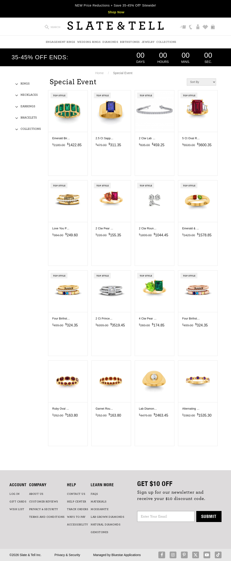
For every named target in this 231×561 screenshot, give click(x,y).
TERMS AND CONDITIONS (47, 516)
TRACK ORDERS (77, 509)
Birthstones (130, 42)
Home (99, 73)
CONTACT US (76, 494)
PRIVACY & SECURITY (43, 509)
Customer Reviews (43, 501)
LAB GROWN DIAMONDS (107, 516)
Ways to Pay (76, 516)
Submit (209, 516)
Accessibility (77, 524)
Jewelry (148, 42)
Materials (99, 501)
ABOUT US (36, 494)
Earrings (28, 106)
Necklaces (29, 95)
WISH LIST (16, 509)
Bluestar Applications (126, 555)
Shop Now (116, 12)
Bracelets (29, 117)
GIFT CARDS (17, 501)
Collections (166, 42)
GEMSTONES (100, 532)
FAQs (94, 494)
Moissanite (100, 509)
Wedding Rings (89, 42)
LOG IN (14, 494)
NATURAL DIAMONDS (105, 524)
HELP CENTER (76, 501)
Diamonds (110, 42)
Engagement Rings (60, 42)
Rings (25, 83)
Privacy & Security (67, 555)
